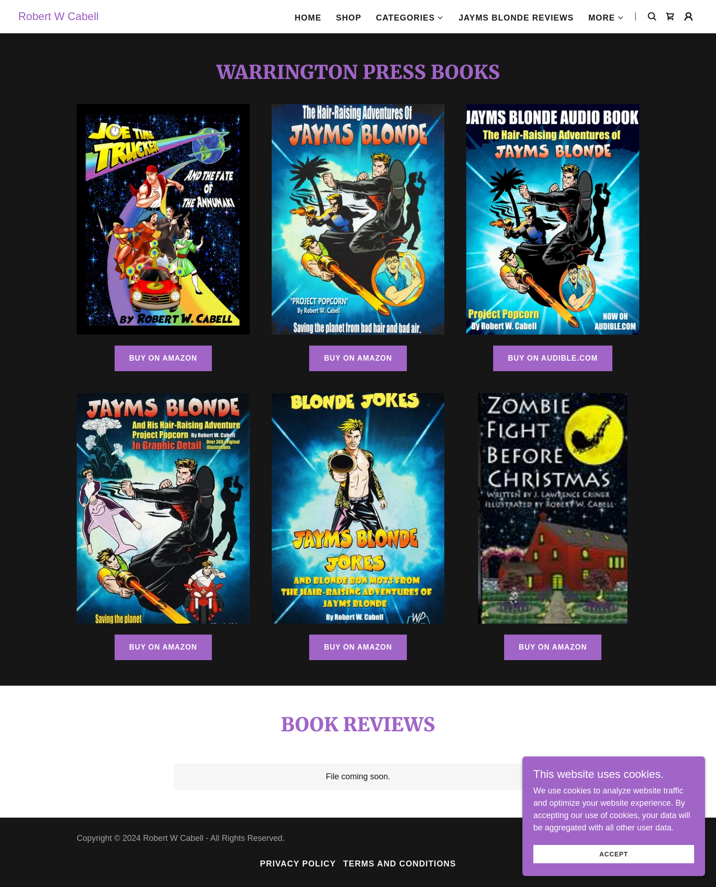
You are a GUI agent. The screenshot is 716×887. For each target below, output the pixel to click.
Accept (614, 854)
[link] (58, 17)
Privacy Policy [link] (298, 863)
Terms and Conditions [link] (399, 863)
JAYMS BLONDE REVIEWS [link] (516, 17)
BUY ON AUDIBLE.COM (553, 358)
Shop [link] (349, 17)
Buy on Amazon (358, 647)
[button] (410, 17)
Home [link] (308, 17)
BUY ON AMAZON (163, 358)
